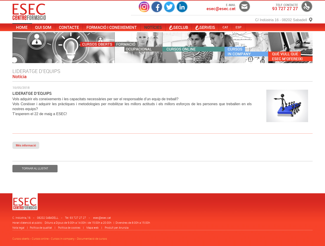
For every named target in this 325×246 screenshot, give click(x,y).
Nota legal (18, 227)
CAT (225, 27)
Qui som (43, 27)
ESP (238, 27)
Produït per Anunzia (116, 227)
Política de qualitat (41, 227)
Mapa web (92, 227)
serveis (205, 27)
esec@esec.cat (102, 217)
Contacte (69, 27)
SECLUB (178, 27)
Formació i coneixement (111, 27)
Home (22, 27)
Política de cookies (69, 227)
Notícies (153, 27)
